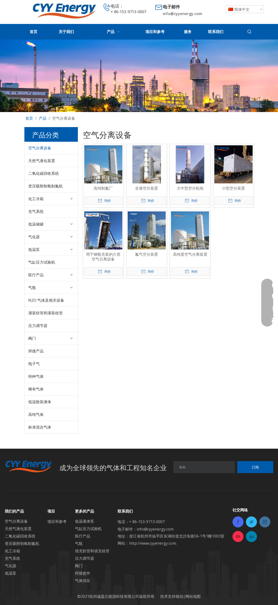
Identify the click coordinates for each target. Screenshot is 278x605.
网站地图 (193, 596)
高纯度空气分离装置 (190, 254)
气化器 (34, 236)
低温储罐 (36, 224)
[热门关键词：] (249, 32)
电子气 (34, 363)
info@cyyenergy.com (182, 13)
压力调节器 (37, 325)
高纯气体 (36, 414)
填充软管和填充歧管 (92, 551)
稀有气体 (36, 389)
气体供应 (82, 580)
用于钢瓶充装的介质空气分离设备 (103, 256)
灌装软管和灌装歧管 (45, 313)
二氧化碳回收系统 (43, 173)
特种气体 (36, 376)
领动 (179, 596)
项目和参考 (57, 521)
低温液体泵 (84, 521)
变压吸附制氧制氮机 (45, 186)
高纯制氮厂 (103, 188)
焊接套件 (82, 573)
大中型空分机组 (190, 188)
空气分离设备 (39, 148)
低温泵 (34, 249)
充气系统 (36, 211)
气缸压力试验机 (41, 262)
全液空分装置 (146, 188)
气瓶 (32, 287)
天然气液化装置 (41, 160)
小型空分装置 (233, 188)
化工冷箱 (36, 198)
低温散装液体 (39, 401)
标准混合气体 (39, 427)
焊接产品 (36, 351)
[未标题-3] (139, 76)
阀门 (32, 338)
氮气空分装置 (146, 254)
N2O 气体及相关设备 (46, 300)
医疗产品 (36, 274)
